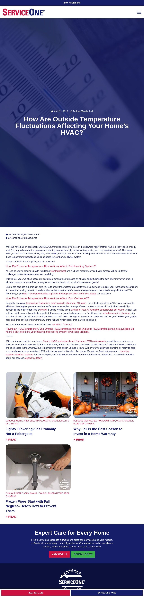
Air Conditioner (15, 234)
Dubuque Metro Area (17, 421)
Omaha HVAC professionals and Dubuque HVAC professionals (74, 341)
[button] (139, 12)
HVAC (37, 234)
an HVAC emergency (26, 328)
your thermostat (58, 271)
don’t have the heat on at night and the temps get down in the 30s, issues (59, 293)
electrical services (24, 354)
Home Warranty (106, 421)
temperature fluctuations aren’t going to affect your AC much (56, 303)
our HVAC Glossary (62, 324)
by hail (43, 310)
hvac (34, 238)
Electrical (36, 421)
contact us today (33, 358)
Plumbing (11, 496)
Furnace (28, 234)
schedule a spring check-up (116, 313)
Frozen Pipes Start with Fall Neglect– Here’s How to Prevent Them (31, 506)
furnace (27, 238)
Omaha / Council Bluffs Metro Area (49, 493)
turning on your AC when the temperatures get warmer (98, 310)
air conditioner (15, 238)
